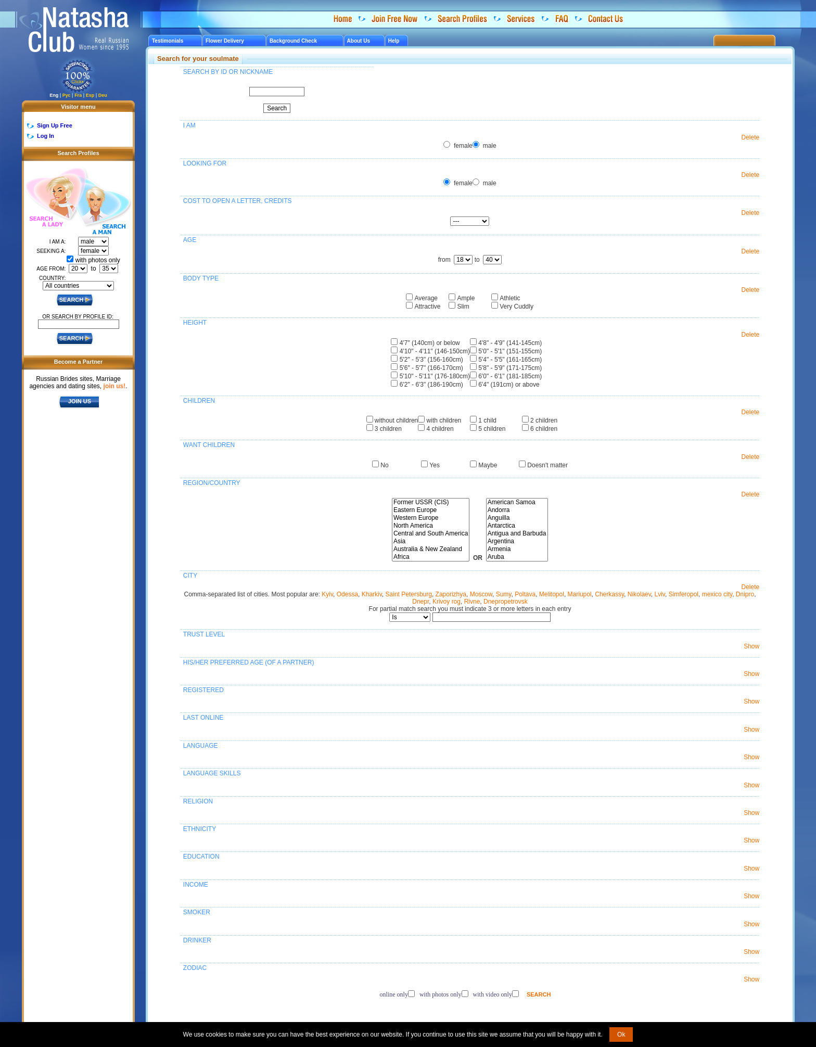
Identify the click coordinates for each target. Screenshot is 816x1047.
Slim (463, 306)
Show (751, 646)
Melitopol (551, 594)
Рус (66, 95)
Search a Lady (50, 198)
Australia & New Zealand (430, 549)
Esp (90, 95)
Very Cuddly (516, 306)
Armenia (517, 549)
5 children (491, 428)
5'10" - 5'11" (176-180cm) (435, 376)
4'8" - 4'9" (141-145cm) (510, 343)
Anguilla (517, 518)
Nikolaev (639, 594)
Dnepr (420, 601)
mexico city (717, 594)
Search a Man (103, 207)
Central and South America (430, 534)
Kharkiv (372, 594)
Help (394, 41)
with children (444, 420)
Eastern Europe (430, 510)
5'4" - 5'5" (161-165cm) (510, 359)
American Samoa (517, 502)
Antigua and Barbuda (517, 534)
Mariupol (580, 594)
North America (430, 526)
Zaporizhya (451, 594)
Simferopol (683, 594)
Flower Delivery (225, 41)
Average (426, 298)
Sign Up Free (54, 125)
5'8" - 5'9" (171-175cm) (510, 368)
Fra (78, 95)
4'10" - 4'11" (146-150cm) (435, 351)
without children (396, 420)
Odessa (347, 594)
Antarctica (517, 526)
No (384, 465)
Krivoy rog (446, 601)
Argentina (517, 541)
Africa (430, 557)
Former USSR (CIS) (430, 502)
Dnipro (745, 594)
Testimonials (167, 41)
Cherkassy (609, 594)
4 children (440, 428)
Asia (430, 541)
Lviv (660, 594)
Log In (45, 136)
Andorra (517, 510)
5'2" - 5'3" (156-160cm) (431, 359)
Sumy (504, 594)
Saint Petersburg (409, 594)
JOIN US (79, 401)
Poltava (525, 594)
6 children (543, 428)
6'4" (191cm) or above (508, 384)
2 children (543, 420)
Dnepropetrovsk (505, 601)
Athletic (510, 298)
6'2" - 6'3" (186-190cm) (431, 384)
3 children (388, 428)
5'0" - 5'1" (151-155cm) (510, 351)
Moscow (481, 594)
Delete (751, 137)
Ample (466, 298)
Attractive (428, 306)
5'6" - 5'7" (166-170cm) (431, 368)
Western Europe (430, 518)
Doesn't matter (547, 465)
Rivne (472, 601)
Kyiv (327, 594)
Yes (434, 465)
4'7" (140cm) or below (430, 343)
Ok (621, 1034)
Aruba (517, 557)
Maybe (487, 465)
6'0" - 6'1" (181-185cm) (510, 376)
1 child (487, 420)
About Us (358, 41)
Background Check (293, 41)
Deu (102, 95)
